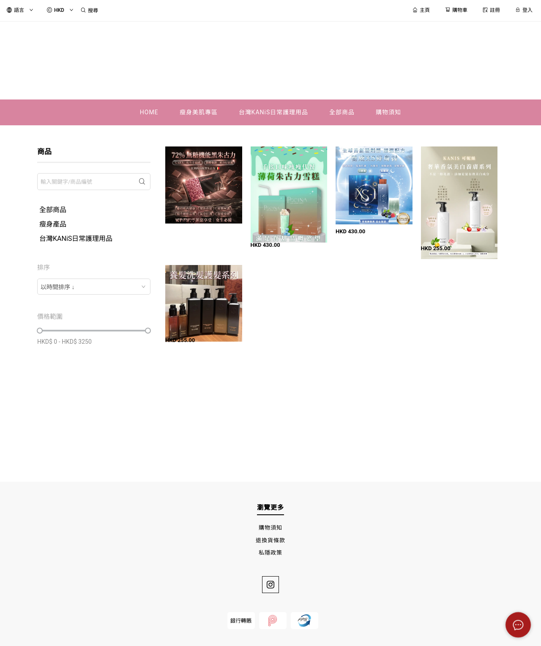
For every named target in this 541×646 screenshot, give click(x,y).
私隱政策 (270, 552)
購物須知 (270, 528)
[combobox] (93, 287)
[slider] (40, 331)
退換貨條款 (270, 540)
